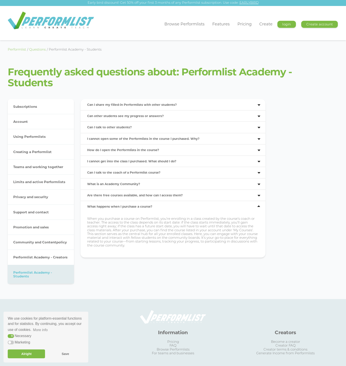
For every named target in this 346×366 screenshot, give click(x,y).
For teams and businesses (173, 353)
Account (20, 121)
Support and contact (31, 212)
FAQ (173, 345)
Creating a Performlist (32, 152)
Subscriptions (25, 106)
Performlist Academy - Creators (40, 257)
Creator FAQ (285, 345)
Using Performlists (29, 137)
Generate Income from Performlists (285, 353)
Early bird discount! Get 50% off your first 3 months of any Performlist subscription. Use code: (173, 3)
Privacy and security (30, 197)
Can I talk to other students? (109, 127)
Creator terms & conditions (285, 349)
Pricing (244, 24)
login (286, 24)
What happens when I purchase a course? (119, 206)
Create (266, 24)
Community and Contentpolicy (40, 242)
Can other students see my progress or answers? (125, 116)
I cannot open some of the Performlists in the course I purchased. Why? (143, 138)
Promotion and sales (31, 227)
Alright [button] (26, 354)
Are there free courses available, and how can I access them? (135, 195)
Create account (319, 24)
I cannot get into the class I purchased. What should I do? (131, 161)
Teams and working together (38, 167)
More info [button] (40, 330)
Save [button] (65, 354)
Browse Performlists (184, 24)
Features (221, 24)
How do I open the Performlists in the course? (123, 150)
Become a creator (285, 342)
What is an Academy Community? (113, 184)
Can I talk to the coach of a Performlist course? (123, 172)
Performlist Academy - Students (32, 274)
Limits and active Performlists (39, 182)
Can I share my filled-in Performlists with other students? (132, 104)
